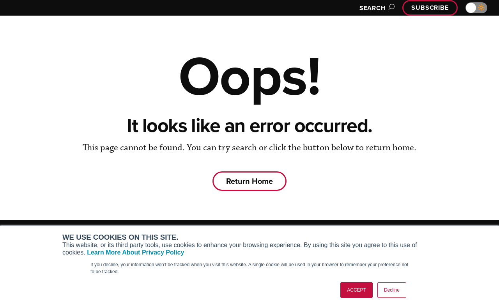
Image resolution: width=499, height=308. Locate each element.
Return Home (249, 181)
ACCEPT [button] (356, 290)
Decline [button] (392, 290)
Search (375, 8)
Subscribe (430, 7)
